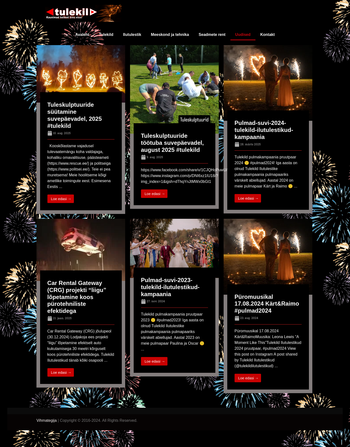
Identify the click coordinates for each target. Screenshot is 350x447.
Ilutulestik (132, 35)
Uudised (243, 35)
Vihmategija (46, 420)
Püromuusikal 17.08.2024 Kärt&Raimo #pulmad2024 (267, 303)
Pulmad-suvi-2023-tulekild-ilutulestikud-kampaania (170, 287)
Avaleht (82, 35)
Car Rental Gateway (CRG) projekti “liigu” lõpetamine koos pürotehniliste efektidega (76, 297)
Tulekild (106, 35)
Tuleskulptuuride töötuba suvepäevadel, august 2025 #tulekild (172, 142)
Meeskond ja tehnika (170, 35)
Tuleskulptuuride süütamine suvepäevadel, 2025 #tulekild (74, 115)
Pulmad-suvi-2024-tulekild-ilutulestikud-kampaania (264, 130)
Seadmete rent (212, 35)
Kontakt (267, 35)
